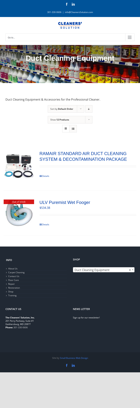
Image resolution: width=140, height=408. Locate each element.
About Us (13, 268)
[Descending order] (88, 109)
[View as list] (73, 128)
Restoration (14, 287)
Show (59, 119)
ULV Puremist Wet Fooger (65, 202)
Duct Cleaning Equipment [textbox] (103, 269)
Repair (11, 283)
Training (12, 295)
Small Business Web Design (74, 358)
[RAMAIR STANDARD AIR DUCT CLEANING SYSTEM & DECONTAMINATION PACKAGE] (19, 166)
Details (45, 176)
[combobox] (104, 269)
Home (53, 67)
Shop (10, 291)
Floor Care (13, 280)
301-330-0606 (20, 327)
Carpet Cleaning (16, 272)
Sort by (61, 108)
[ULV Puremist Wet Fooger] (19, 213)
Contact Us (13, 276)
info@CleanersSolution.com (79, 12)
